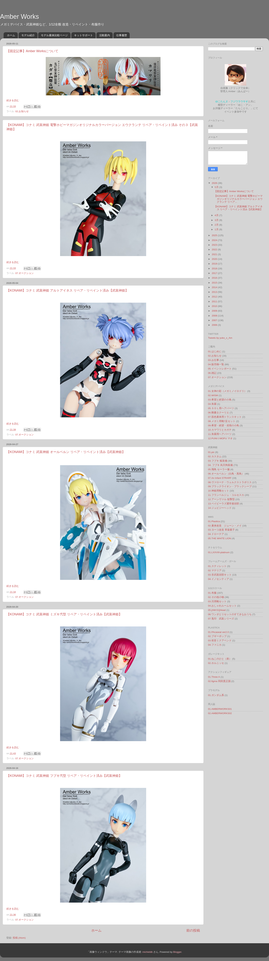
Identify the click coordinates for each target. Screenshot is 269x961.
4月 (217, 215)
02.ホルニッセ (216, 663)
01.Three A (214, 677)
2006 (215, 325)
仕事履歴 (121, 35)
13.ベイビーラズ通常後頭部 (223, 503)
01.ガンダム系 (216, 695)
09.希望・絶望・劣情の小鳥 (223, 425)
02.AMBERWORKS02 (220, 713)
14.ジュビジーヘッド (220, 508)
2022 (215, 249)
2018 (215, 268)
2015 (215, 282)
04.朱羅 (212, 404)
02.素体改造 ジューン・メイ (225, 525)
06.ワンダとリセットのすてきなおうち (230, 614)
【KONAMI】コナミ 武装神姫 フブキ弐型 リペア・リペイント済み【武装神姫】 (64, 776)
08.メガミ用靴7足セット (221, 421)
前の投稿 (193, 930)
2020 (215, 259)
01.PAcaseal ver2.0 (218, 632)
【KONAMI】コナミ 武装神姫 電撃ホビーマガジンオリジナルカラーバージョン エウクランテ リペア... (238, 199)
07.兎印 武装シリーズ (221, 618)
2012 (215, 296)
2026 (215, 183)
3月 (217, 220)
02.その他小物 (216, 597)
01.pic (211, 452)
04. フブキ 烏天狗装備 (220, 465)
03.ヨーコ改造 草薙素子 (221, 529)
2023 (215, 245)
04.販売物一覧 (216, 364)
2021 (215, 254)
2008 (215, 315)
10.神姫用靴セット (218, 490)
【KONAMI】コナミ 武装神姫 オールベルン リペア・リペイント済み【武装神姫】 (65, 452)
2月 (217, 224)
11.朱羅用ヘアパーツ (220, 434)
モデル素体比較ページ (54, 35)
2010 (215, 306)
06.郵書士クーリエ (218, 412)
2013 (215, 292)
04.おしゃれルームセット (222, 605)
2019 (215, 263)
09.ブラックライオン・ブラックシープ (230, 486)
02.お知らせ (22, 111)
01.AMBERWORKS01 (220, 709)
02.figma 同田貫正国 (219, 681)
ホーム (11, 35)
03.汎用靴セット (217, 601)
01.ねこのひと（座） (220, 658)
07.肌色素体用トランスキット (225, 417)
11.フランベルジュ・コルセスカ (226, 495)
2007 (215, 320)
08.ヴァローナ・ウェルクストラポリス (230, 482)
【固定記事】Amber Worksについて (32, 51)
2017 (215, 273)
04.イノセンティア (218, 579)
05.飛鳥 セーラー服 (219, 469)
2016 (215, 277)
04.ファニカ (214, 644)
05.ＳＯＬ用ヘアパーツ (221, 408)
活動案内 (104, 35)
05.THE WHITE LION (219, 538)
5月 (217, 187)
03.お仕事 (213, 360)
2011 (215, 301)
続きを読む (12, 100)
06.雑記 (212, 373)
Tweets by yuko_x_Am (220, 338)
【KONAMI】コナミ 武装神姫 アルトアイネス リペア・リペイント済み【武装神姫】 (67, 290)
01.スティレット (217, 566)
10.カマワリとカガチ (220, 429)
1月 (217, 229)
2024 (215, 240)
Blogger (177, 952)
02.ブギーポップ (217, 636)
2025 (215, 235)
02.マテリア (214, 570)
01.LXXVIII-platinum (219, 552)
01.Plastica (214, 521)
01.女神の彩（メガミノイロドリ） (227, 391)
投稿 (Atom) (19, 937)
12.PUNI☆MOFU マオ (220, 438)
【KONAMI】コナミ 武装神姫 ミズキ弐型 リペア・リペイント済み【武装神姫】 (64, 614)
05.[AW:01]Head (217, 610)
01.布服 (212, 593)
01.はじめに (214, 351)
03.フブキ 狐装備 (217, 460)
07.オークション (24, 273)
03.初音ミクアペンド (220, 640)
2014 (215, 287)
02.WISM (213, 395)
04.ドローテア (216, 534)
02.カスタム (214, 456)
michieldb (147, 952)
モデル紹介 (28, 35)
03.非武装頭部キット (220, 574)
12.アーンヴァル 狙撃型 (221, 499)
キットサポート (83, 35)
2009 (215, 310)
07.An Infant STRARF (220, 478)
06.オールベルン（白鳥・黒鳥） (226, 473)
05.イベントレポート (220, 368)
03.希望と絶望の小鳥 (220, 399)
